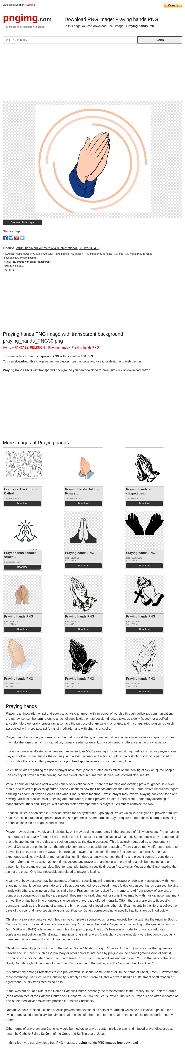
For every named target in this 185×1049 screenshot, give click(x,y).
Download (22, 503)
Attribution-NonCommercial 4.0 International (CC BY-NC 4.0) (57, 248)
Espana (30, 4)
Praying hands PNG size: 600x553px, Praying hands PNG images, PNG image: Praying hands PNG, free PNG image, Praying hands (83, 254)
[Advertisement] (92, 74)
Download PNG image (22, 222)
